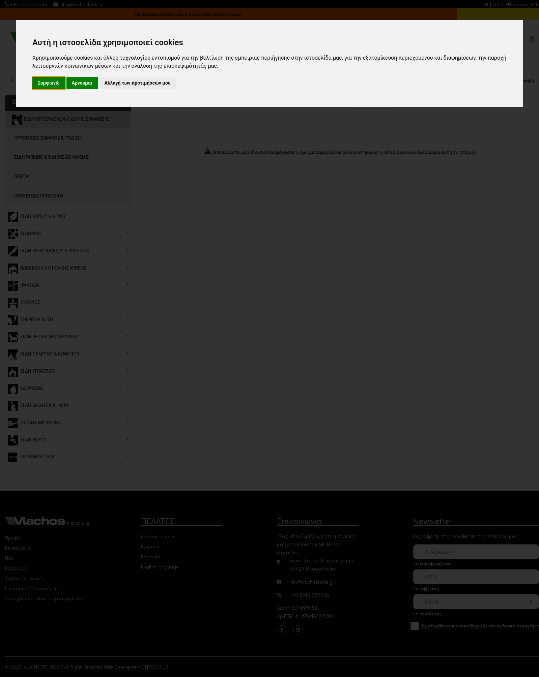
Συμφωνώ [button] (49, 83)
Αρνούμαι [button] (82, 83)
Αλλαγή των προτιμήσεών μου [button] (138, 83)
